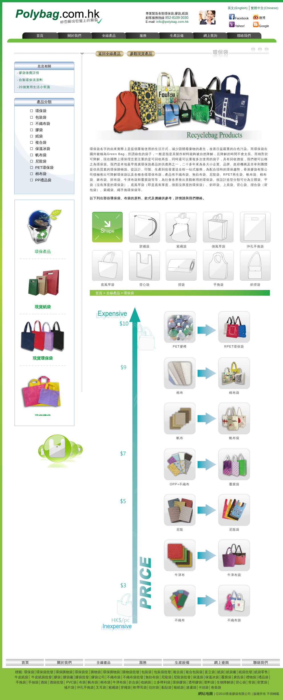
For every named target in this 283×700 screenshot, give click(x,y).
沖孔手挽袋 (85, 687)
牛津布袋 (119, 682)
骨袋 (251, 682)
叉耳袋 (101, 687)
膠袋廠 (68, 677)
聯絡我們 (244, 36)
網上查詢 (210, 36)
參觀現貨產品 (141, 54)
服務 (143, 36)
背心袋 (241, 682)
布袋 (82, 682)
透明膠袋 (195, 682)
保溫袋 (198, 677)
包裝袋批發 (162, 672)
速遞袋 (191, 687)
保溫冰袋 (212, 677)
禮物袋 (251, 677)
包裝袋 (146, 672)
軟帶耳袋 (140, 687)
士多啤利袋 (161, 682)
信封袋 (154, 687)
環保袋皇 (81, 672)
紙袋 (220, 672)
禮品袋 (263, 677)
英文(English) (238, 8)
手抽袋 (33, 682)
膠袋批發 (82, 677)
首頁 (39, 36)
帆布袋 (93, 682)
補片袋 (69, 687)
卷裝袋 (216, 687)
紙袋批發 (245, 672)
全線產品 (109, 36)
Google (261, 26)
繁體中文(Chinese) (264, 8)
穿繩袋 (126, 687)
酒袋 (43, 682)
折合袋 (134, 682)
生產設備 (177, 36)
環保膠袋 (179, 682)
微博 (259, 17)
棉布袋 (105, 682)
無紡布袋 (152, 677)
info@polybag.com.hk (172, 21)
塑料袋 (209, 682)
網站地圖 (205, 693)
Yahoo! (237, 26)
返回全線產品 (109, 54)
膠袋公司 (98, 677)
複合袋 (178, 672)
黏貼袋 (166, 687)
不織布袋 (114, 677)
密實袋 (262, 682)
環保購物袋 (64, 672)
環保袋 (29, 672)
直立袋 (210, 672)
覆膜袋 (226, 677)
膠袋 (57, 677)
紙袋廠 (231, 672)
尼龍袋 (166, 677)
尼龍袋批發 (182, 677)
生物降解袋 (225, 682)
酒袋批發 (56, 682)
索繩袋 (113, 687)
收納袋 (146, 682)
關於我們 (74, 36)
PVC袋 (71, 682)
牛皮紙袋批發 (41, 677)
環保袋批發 (44, 672)
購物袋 (96, 672)
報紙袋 (179, 687)
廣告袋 (238, 677)
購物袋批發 (130, 672)
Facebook (239, 18)
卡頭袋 (203, 687)
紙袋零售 (261, 672)
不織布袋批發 (133, 677)
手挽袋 (21, 682)
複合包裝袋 (194, 672)
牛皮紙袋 (21, 677)
